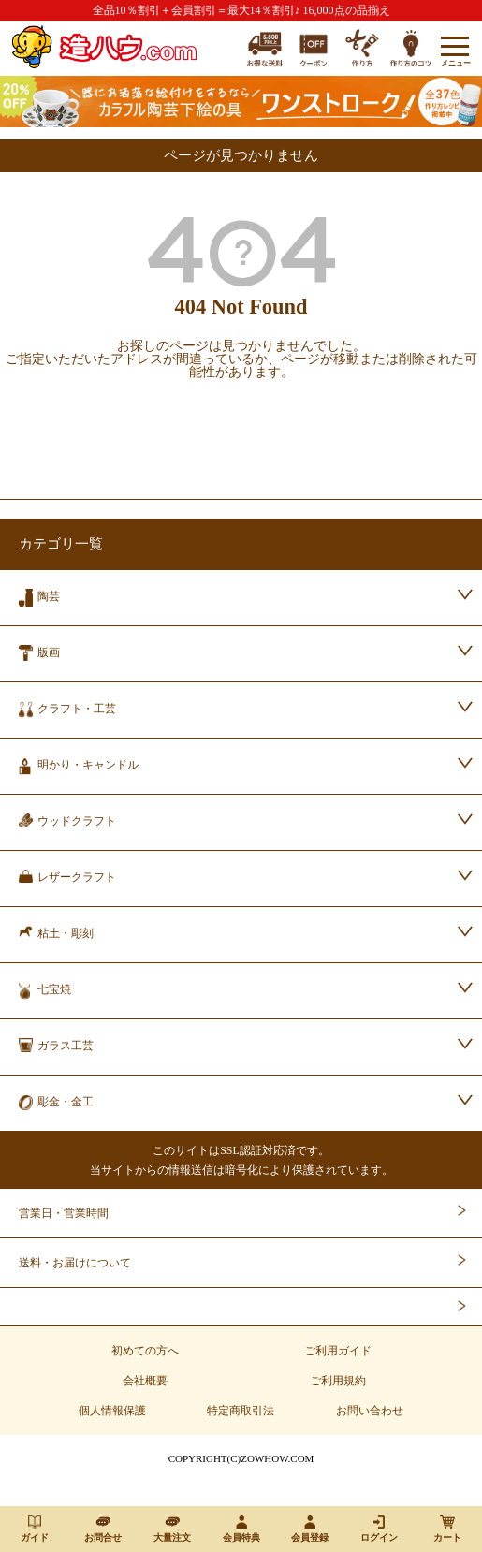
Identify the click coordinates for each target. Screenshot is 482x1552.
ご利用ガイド (338, 1350)
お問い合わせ (369, 1410)
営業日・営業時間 (64, 1213)
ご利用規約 (338, 1380)
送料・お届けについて (75, 1262)
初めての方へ (145, 1350)
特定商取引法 (240, 1410)
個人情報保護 (112, 1410)
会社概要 (145, 1380)
